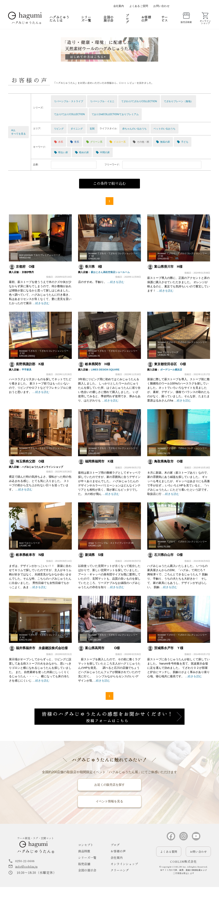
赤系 (58, 141)
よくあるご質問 (138, 5)
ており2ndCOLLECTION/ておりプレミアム (115, 114)
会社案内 (118, 5)
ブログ (127, 18)
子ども (182, 141)
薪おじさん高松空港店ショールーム (109, 272)
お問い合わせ (161, 5)
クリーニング (120, 882)
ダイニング (77, 128)
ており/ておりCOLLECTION (69, 114)
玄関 (92, 128)
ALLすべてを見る (18, 132)
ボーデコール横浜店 (170, 369)
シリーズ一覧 (86, 19)
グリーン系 (94, 141)
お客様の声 (146, 19)
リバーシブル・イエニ (102, 101)
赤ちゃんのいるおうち (134, 128)
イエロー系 (117, 141)
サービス (164, 19)
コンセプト (85, 857)
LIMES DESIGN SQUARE (104, 369)
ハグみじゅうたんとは (59, 19)
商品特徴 (84, 863)
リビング (59, 128)
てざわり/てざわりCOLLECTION (139, 101)
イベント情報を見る (109, 811)
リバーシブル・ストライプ (68, 101)
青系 (74, 141)
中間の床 (103, 152)
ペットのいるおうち (164, 128)
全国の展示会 (108, 19)
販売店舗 (84, 876)
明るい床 (61, 152)
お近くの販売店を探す (109, 790)
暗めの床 (82, 152)
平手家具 (26, 369)
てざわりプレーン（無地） (178, 101)
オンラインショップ (124, 876)
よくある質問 (168, 864)
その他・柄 (141, 141)
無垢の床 (163, 141)
